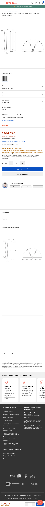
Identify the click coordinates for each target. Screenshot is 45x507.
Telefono (15, 186)
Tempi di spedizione (8, 417)
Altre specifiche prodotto (8, 120)
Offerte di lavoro (37, 495)
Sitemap (5, 459)
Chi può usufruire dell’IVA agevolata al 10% (9, 429)
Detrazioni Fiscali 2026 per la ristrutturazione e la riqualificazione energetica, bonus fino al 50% (32, 415)
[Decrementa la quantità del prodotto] (11, 163)
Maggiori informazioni (12, 153)
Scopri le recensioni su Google (22, 6)
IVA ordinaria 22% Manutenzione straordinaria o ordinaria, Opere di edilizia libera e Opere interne (33, 427)
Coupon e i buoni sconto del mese (11, 456)
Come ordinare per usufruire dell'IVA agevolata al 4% (10, 444)
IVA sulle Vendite (7, 420)
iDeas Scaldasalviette (13, 11)
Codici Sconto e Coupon (9, 453)
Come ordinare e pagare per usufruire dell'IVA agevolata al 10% (11, 435)
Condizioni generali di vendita (15, 498)
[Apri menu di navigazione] (2, 2)
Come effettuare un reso (9, 426)
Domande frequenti (8, 411)
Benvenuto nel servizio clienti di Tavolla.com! (15, 495)
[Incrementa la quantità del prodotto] (22, 163)
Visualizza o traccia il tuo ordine (11, 414)
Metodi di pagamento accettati (11, 423)
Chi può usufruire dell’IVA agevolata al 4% (9, 439)
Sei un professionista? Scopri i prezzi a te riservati (13, 141)
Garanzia (35, 498)
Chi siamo (29, 495)
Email (38, 186)
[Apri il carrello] (42, 3)
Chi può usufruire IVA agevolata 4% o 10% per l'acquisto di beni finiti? (32, 421)
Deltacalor (4, 11)
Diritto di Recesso (27, 498)
